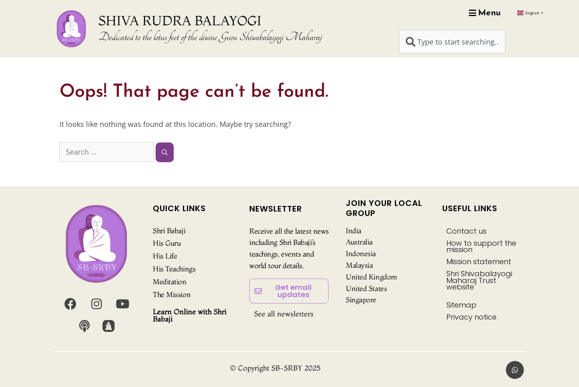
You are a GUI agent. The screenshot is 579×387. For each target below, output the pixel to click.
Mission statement (478, 262)
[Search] (165, 152)
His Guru (167, 243)
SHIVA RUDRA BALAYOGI (180, 20)
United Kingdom (371, 276)
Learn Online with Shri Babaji (189, 315)
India (353, 230)
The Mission (172, 294)
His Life (165, 256)
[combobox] (452, 41)
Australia (359, 241)
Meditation (170, 281)
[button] (515, 370)
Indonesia (361, 253)
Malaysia (359, 265)
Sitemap (461, 305)
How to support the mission (481, 246)
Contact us (466, 231)
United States (366, 288)
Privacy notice (471, 317)
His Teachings (174, 268)
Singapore (361, 299)
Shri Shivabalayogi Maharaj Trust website (479, 280)
